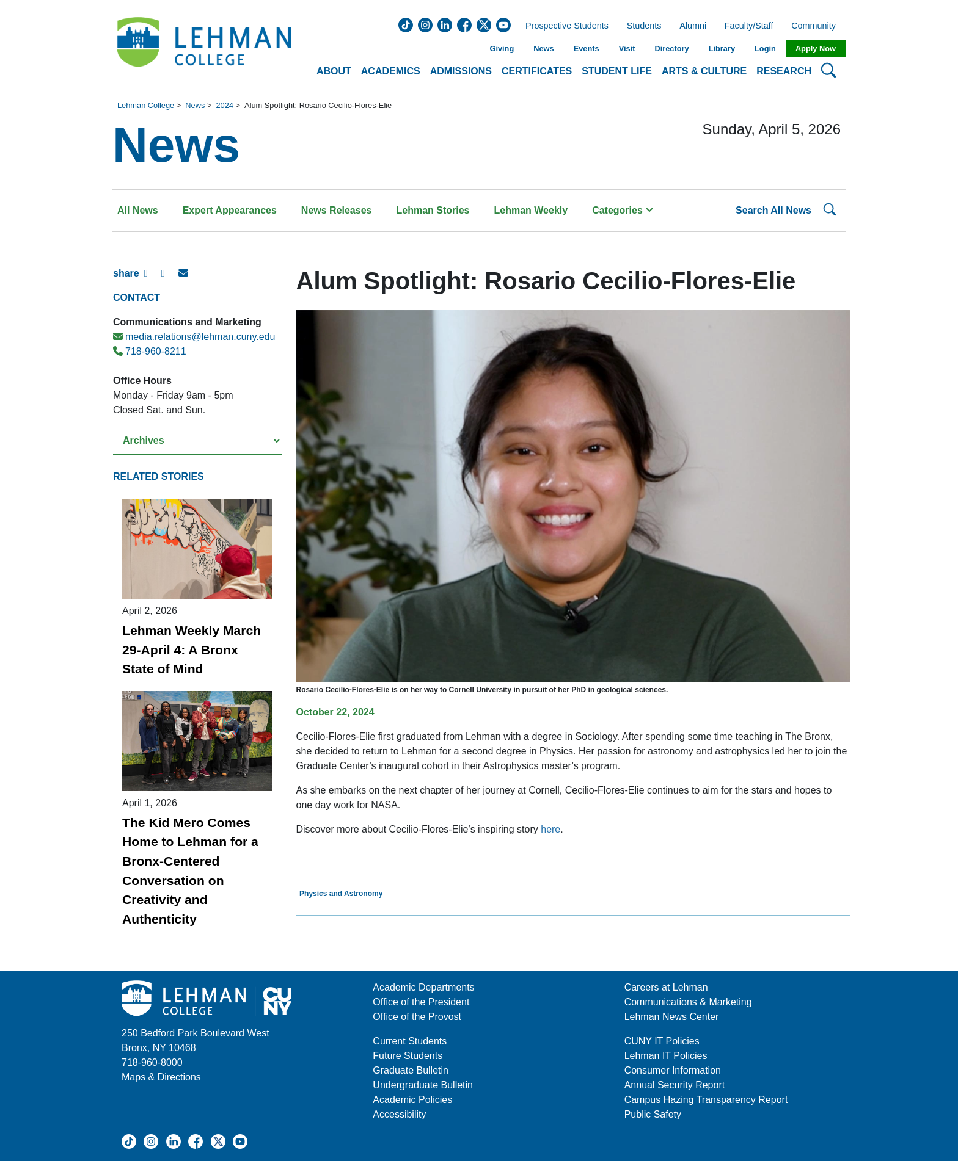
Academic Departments (423, 987)
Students (644, 26)
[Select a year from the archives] (197, 441)
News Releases (336, 210)
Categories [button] (623, 210)
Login (765, 48)
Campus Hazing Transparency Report (706, 1099)
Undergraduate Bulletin (423, 1085)
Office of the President (421, 1002)
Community (817, 26)
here (550, 829)
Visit (627, 48)
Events (586, 48)
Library (722, 48)
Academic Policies (412, 1099)
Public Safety (652, 1114)
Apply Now (815, 48)
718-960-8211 (149, 351)
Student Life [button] (617, 71)
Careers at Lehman (666, 987)
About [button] (333, 71)
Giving (501, 48)
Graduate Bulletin (410, 1070)
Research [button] (783, 71)
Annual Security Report (674, 1085)
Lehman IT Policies (666, 1056)
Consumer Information (672, 1070)
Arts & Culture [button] (704, 71)
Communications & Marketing (688, 1002)
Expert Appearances (230, 210)
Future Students (407, 1056)
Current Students (410, 1041)
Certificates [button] (537, 71)
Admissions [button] (461, 71)
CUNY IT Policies (662, 1041)
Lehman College (145, 105)
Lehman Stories (432, 210)
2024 (224, 105)
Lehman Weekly (531, 210)
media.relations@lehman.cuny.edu (194, 336)
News (543, 48)
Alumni (693, 26)
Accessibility (399, 1114)
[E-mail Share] (187, 278)
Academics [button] (390, 71)
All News (137, 210)
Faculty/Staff (749, 26)
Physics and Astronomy (340, 893)
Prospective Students (563, 26)
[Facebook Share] (152, 278)
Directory (671, 48)
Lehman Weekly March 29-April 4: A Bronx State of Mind (191, 649)
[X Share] (169, 278)
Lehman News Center (671, 1016)
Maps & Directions (161, 1077)
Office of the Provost (417, 1016)
